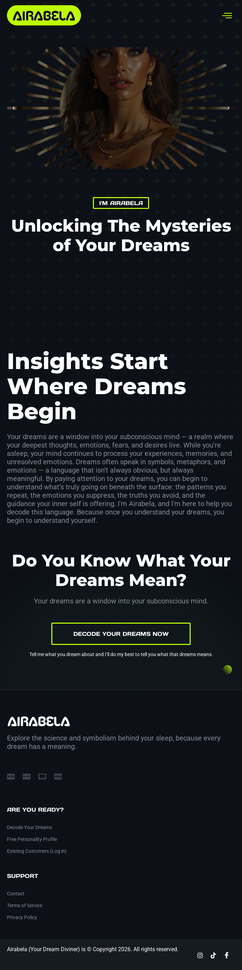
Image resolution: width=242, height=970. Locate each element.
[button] (13, 108)
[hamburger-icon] (227, 15)
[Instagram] (200, 955)
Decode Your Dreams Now (121, 633)
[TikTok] (213, 955)
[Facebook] (226, 955)
